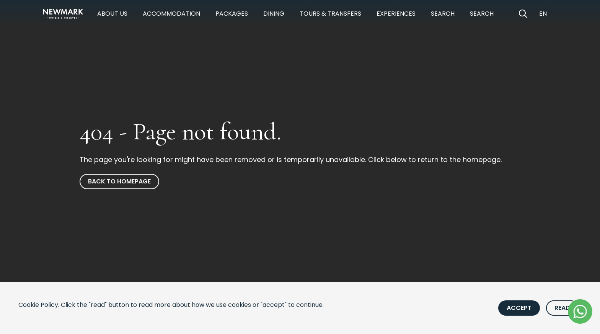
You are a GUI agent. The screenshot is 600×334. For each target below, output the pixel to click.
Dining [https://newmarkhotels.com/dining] (273, 13)
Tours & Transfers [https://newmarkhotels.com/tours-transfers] (330, 13)
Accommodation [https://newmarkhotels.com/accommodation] (171, 13)
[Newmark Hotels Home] (63, 14)
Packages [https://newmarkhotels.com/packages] (231, 13)
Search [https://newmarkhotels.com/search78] (443, 13)
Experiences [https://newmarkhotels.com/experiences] (396, 13)
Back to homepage (119, 181)
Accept (519, 307)
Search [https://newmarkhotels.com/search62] (482, 13)
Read (562, 307)
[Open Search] (523, 13)
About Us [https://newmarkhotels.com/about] (112, 13)
